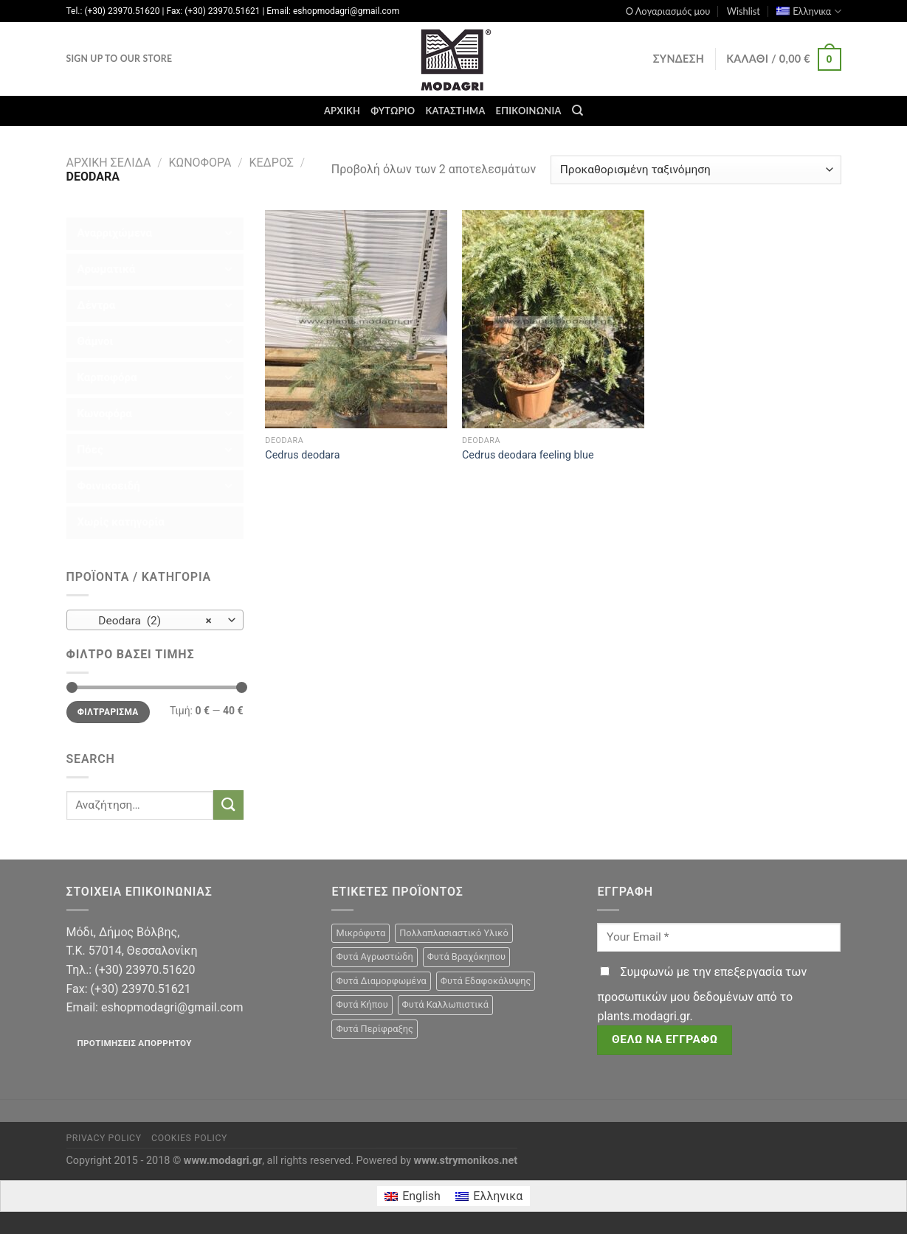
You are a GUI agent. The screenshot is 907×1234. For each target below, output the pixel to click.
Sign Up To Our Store (119, 58)
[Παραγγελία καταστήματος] (696, 170)
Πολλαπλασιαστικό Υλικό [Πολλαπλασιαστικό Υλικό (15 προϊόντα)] (453, 932)
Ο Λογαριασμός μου (668, 11)
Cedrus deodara (302, 455)
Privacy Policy (104, 1138)
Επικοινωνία (529, 110)
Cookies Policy (189, 1138)
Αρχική (342, 110)
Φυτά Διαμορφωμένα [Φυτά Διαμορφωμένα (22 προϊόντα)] (381, 980)
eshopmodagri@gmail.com (172, 1007)
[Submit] (228, 804)
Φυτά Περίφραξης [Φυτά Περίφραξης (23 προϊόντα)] (374, 1028)
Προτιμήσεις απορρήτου (134, 1043)
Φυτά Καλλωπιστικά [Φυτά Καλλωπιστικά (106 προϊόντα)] (445, 1004)
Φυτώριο (392, 110)
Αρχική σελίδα (108, 163)
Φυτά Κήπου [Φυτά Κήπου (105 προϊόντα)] (361, 1004)
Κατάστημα (455, 110)
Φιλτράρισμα (108, 712)
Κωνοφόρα (199, 163)
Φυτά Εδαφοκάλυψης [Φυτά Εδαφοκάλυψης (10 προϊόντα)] (486, 980)
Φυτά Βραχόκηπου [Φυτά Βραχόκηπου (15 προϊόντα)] (466, 956)
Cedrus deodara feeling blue (528, 455)
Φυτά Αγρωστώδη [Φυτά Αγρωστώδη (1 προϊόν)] (374, 956)
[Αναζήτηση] (577, 111)
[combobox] (155, 620)
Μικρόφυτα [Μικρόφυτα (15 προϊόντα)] (360, 932)
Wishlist (743, 11)
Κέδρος (271, 163)
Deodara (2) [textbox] (146, 620)
